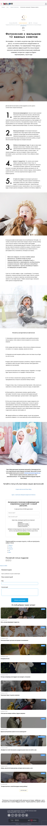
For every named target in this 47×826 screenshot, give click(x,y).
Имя (2, 580)
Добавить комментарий (19, 600)
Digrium (17, 824)
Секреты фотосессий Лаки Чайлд (23, 489)
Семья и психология (23, 526)
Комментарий (4, 587)
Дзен (10, 552)
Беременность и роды (23, 523)
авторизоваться (23, 25)
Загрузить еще (23, 790)
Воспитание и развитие (23, 525)
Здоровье (23, 522)
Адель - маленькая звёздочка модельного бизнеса (23, 494)
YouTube (10, 547)
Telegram (10, 545)
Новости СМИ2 (3, 565)
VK (9, 550)
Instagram (11, 548)
